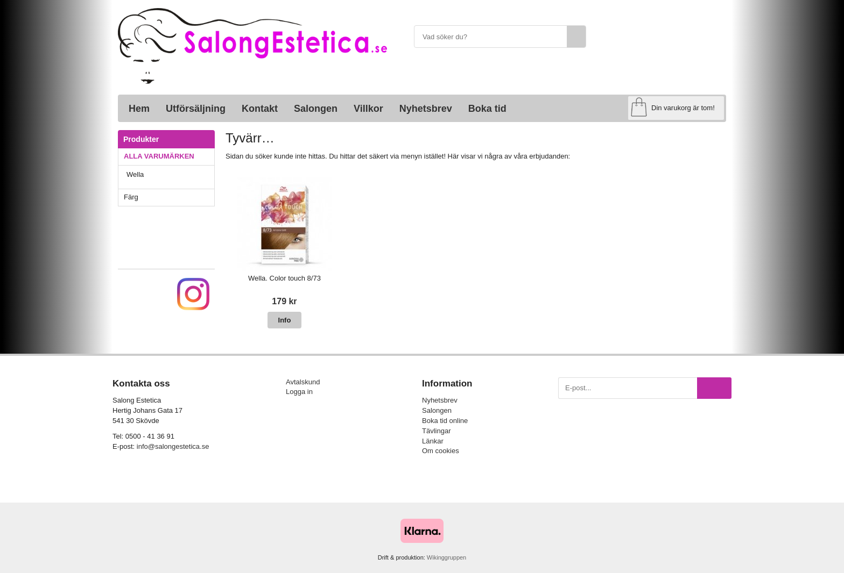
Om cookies (440, 451)
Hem (139, 108)
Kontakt (260, 108)
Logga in (299, 392)
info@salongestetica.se (173, 446)
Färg (169, 197)
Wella (170, 174)
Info (284, 320)
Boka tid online (445, 421)
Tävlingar (436, 431)
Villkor (368, 108)
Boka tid (487, 108)
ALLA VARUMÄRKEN (169, 156)
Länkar (433, 441)
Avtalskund (303, 382)
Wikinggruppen (446, 557)
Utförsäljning (196, 108)
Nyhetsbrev (425, 108)
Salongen (315, 108)
